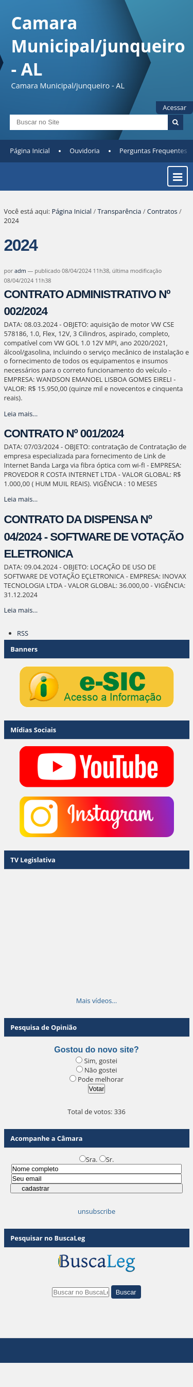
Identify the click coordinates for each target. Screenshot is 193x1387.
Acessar (174, 107)
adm (20, 270)
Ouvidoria (84, 150)
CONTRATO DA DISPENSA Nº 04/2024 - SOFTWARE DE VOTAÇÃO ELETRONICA (94, 536)
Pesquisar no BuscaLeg (47, 1238)
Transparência (119, 211)
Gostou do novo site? (96, 1049)
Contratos (162, 211)
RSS (22, 633)
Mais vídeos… (96, 1000)
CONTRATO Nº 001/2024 (64, 433)
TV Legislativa (32, 859)
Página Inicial (30, 150)
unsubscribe (96, 1211)
